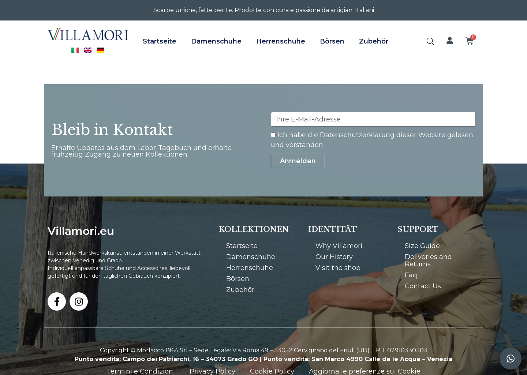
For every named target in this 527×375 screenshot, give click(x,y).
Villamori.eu (81, 231)
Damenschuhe (216, 41)
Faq (411, 275)
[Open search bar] (430, 41)
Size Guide (422, 246)
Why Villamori (338, 246)
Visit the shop (337, 268)
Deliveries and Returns (428, 260)
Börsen (332, 41)
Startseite (159, 41)
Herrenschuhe (280, 41)
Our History (334, 257)
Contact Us (423, 286)
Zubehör (373, 41)
